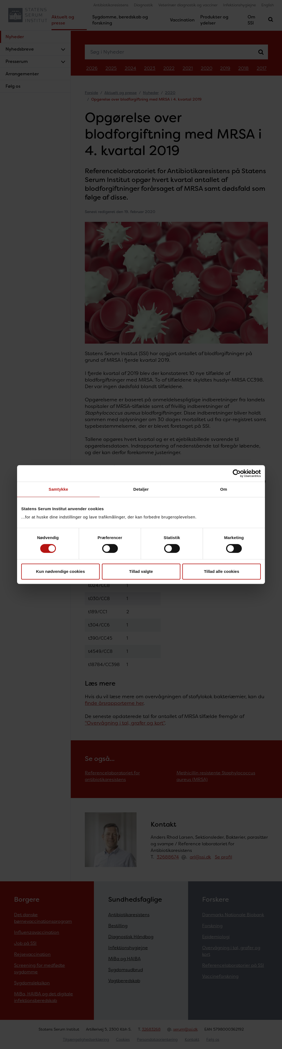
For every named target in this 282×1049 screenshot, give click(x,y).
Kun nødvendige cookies (60, 571)
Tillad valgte (141, 571)
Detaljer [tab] (141, 489)
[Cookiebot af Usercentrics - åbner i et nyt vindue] (237, 473)
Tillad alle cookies (221, 571)
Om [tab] (223, 489)
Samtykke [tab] (58, 489)
